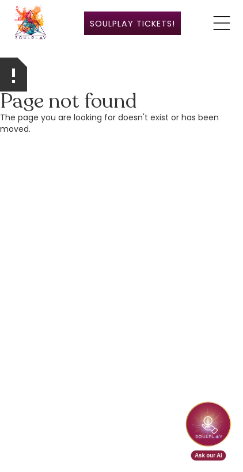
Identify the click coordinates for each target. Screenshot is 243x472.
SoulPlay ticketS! (132, 23)
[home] (30, 23)
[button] (221, 23)
